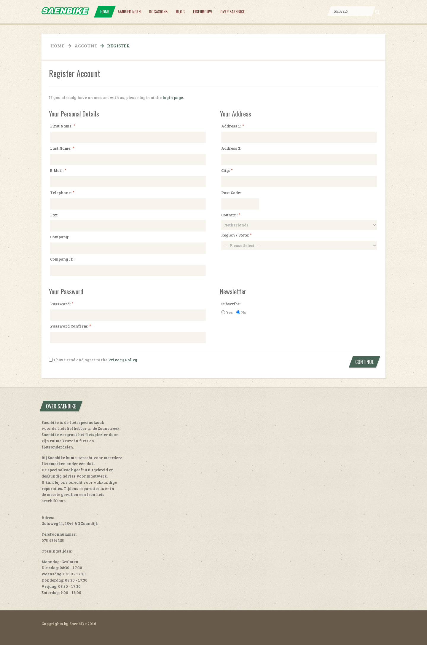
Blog (180, 11)
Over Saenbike (232, 11)
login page (172, 97)
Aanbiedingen (129, 11)
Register (118, 45)
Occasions (158, 11)
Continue (364, 361)
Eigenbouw (202, 11)
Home (104, 11)
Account (85, 45)
